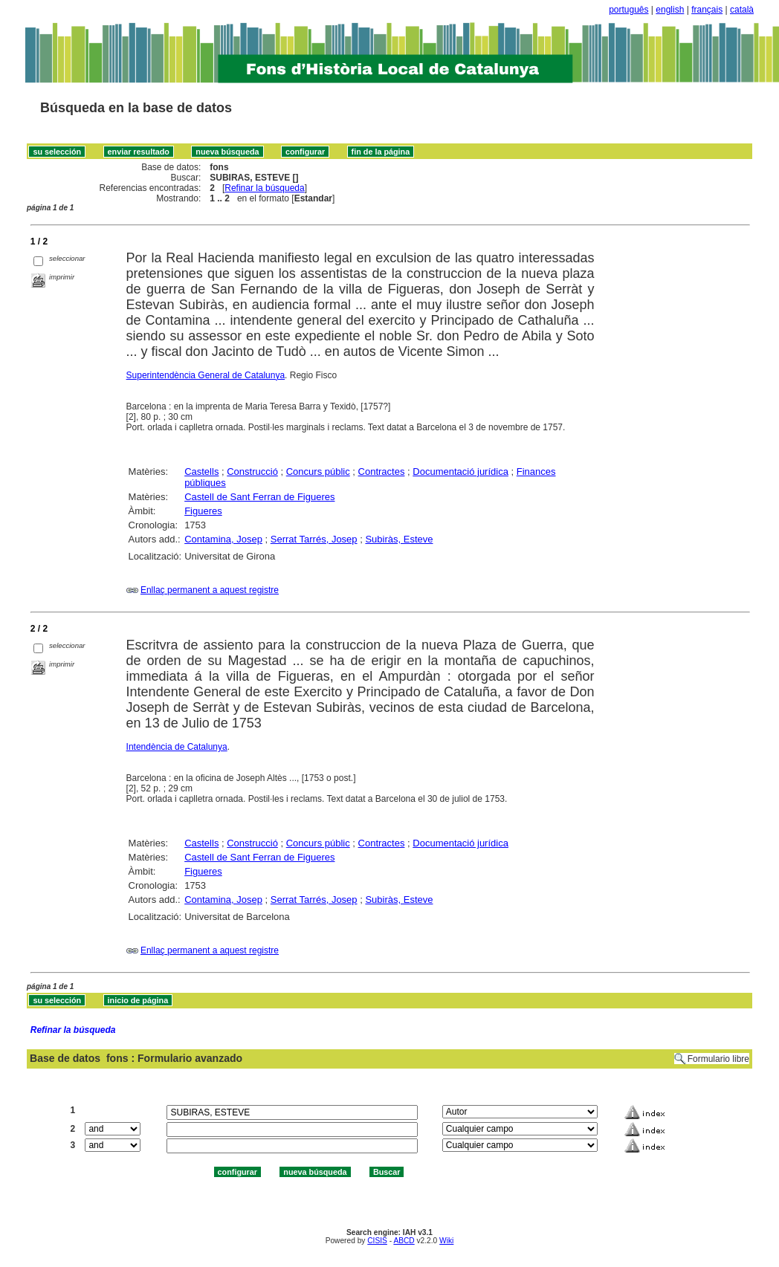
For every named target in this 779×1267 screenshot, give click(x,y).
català (742, 9)
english (670, 9)
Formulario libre (718, 1059)
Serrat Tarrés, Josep (314, 539)
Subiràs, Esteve (399, 539)
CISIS (377, 1241)
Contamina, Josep (223, 539)
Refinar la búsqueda (264, 188)
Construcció (252, 471)
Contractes (381, 471)
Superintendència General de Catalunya (205, 375)
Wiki (446, 1241)
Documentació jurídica (460, 471)
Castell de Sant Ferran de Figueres (259, 496)
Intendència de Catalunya (176, 747)
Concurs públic (318, 471)
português (628, 9)
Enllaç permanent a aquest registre (209, 590)
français (707, 9)
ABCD (403, 1241)
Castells (201, 471)
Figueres (203, 510)
